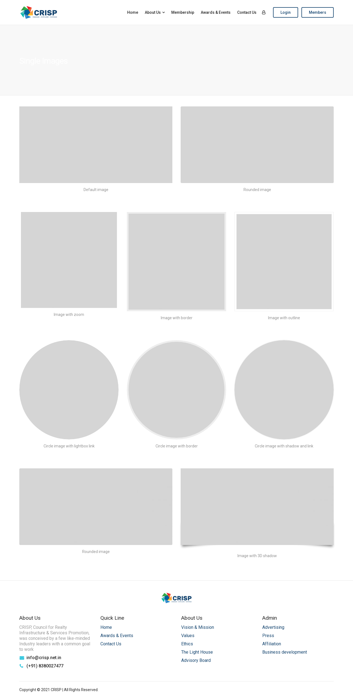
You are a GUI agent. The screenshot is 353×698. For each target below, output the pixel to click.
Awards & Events (216, 12)
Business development (284, 652)
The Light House (197, 652)
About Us (153, 12)
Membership (182, 12)
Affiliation (271, 643)
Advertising (273, 627)
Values (187, 635)
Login (285, 12)
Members (317, 12)
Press (268, 635)
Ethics (187, 643)
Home (132, 12)
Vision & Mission (197, 627)
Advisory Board (196, 660)
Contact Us (246, 12)
